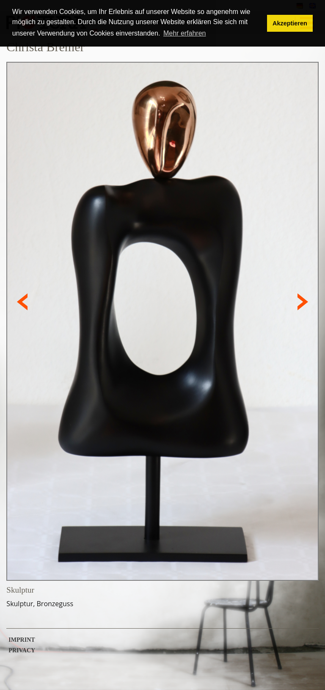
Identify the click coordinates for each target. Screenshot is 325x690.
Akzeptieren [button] (290, 23)
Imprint (21, 640)
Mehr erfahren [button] (184, 33)
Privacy (21, 651)
